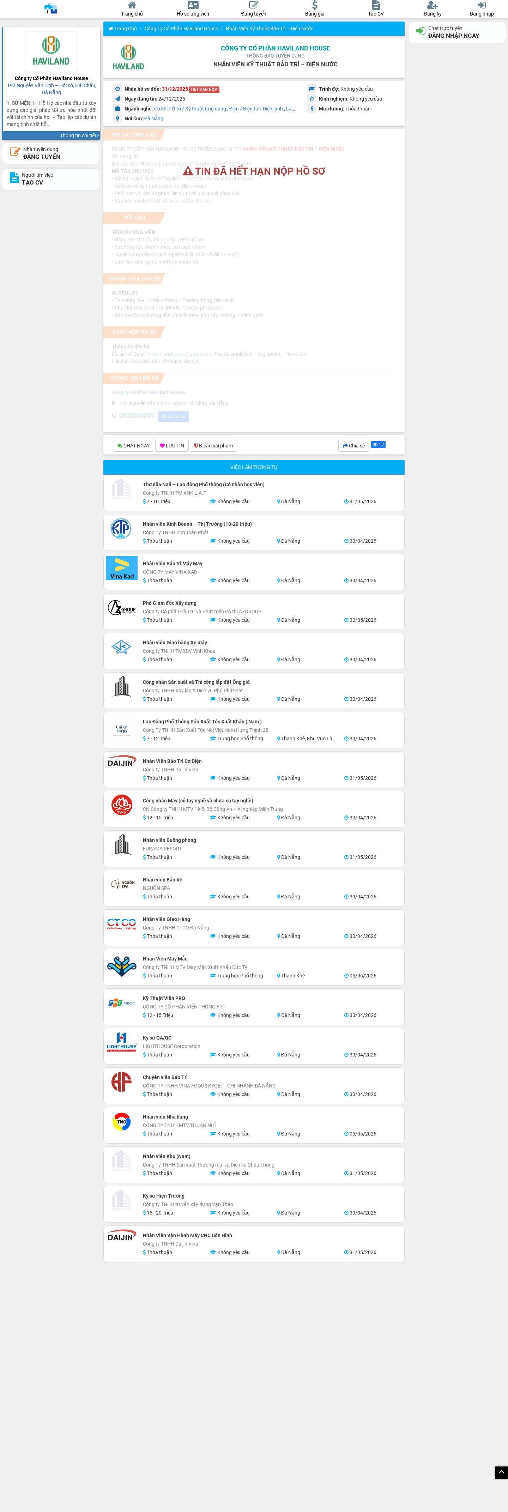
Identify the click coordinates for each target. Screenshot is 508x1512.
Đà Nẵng (153, 118)
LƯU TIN (172, 445)
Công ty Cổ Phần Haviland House (181, 28)
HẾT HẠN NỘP (204, 89)
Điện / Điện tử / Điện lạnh (256, 109)
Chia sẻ (354, 445)
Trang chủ (123, 28)
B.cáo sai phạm (213, 445)
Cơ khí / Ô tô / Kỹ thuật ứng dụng (190, 109)
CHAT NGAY (133, 445)
